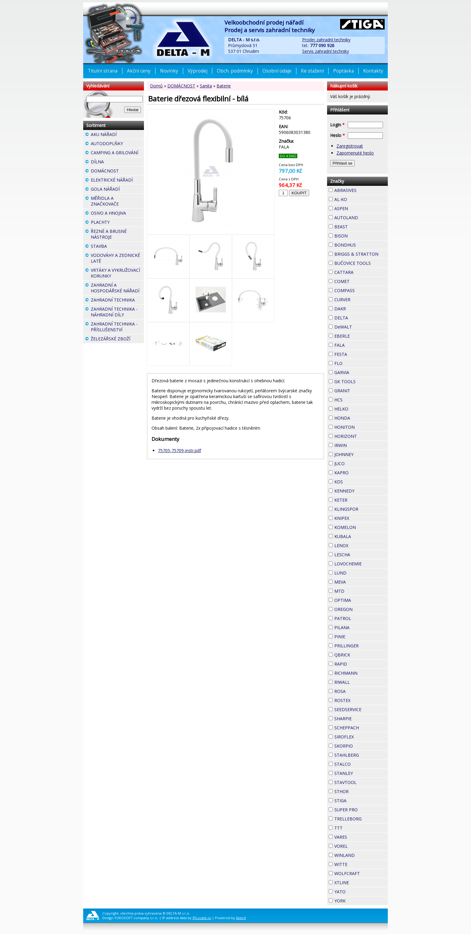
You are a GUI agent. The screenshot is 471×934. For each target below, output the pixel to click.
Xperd (241, 917)
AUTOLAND (361, 217)
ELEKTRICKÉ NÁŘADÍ (117, 180)
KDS (353, 481)
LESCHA (361, 553)
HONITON (361, 427)
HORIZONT (361, 436)
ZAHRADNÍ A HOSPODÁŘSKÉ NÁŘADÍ (117, 288)
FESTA (358, 353)
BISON (358, 235)
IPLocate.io (202, 917)
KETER (358, 499)
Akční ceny (139, 71)
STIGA (357, 799)
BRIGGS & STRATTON (361, 254)
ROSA (356, 690)
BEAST (358, 226)
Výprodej (197, 71)
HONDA (361, 417)
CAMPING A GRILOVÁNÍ (117, 153)
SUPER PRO (361, 809)
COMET (360, 280)
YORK (356, 900)
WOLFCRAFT (361, 873)
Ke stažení (312, 71)
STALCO (361, 764)
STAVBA (117, 247)
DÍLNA (115, 162)
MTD (355, 590)
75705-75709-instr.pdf (179, 450)
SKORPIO (361, 745)
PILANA (360, 626)
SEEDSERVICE (361, 709)
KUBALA (361, 536)
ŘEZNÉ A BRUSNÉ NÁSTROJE (117, 234)
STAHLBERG (361, 755)
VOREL (358, 845)
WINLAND (361, 855)
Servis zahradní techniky (325, 51)
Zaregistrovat (349, 146)
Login (337, 125)
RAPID (358, 663)
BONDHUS (361, 244)
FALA (355, 344)
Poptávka (343, 71)
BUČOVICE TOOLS (361, 263)
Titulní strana (103, 71)
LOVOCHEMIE (361, 563)
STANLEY (361, 773)
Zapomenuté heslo (355, 153)
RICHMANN (361, 673)
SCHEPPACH (361, 727)
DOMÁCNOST (181, 86)
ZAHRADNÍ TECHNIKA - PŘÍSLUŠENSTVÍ (117, 327)
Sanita (206, 86)
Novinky (169, 71)
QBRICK (361, 654)
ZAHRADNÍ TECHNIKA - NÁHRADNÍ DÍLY (117, 312)
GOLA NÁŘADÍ (117, 189)
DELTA (359, 317)
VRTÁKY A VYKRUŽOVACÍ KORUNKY (117, 273)
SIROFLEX (361, 736)
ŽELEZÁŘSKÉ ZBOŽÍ (117, 339)
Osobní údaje (277, 71)
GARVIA (360, 371)
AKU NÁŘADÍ (117, 135)
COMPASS (361, 290)
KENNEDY (361, 490)
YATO (356, 891)
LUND (357, 572)
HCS (353, 399)
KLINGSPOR (361, 509)
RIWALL (360, 681)
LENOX (359, 544)
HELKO (359, 408)
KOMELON (361, 527)
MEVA (356, 581)
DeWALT (361, 326)
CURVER (361, 299)
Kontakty (373, 71)
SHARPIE (361, 718)
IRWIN (357, 444)
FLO (353, 362)
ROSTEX (361, 700)
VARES (358, 836)
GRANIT (361, 390)
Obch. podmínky (235, 71)
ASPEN (359, 207)
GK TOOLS (361, 381)
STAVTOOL (361, 782)
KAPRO (359, 472)
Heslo (337, 135)
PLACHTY (117, 223)
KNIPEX (360, 517)
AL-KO (358, 198)
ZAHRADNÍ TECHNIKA (117, 300)
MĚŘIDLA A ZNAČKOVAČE (117, 201)
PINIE (356, 635)
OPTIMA (361, 600)
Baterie (224, 86)
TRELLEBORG (361, 818)
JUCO (355, 462)
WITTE (358, 863)
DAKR (356, 308)
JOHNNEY (361, 454)
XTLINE (359, 881)
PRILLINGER (361, 645)
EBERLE (360, 335)
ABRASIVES (361, 190)
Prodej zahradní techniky (326, 40)
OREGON (361, 609)
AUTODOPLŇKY (117, 144)
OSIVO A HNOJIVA (117, 213)
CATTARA (361, 272)
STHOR (359, 790)
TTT (353, 827)
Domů (156, 86)
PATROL (361, 618)
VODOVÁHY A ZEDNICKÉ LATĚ (117, 258)
